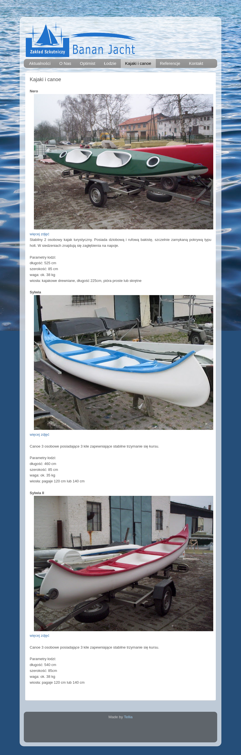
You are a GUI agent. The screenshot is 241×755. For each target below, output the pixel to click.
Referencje (170, 63)
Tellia (128, 717)
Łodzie (110, 63)
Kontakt (196, 63)
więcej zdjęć (39, 234)
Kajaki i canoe (138, 63)
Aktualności (40, 63)
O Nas (65, 63)
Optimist (87, 63)
